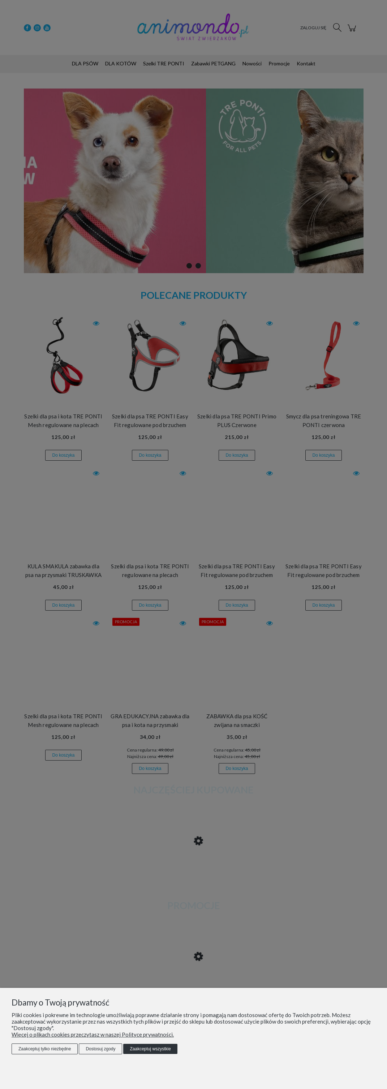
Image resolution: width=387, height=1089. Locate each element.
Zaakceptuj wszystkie (150, 1048)
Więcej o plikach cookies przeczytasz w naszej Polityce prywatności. (93, 1034)
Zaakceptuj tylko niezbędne (44, 1048)
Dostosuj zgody (100, 1048)
